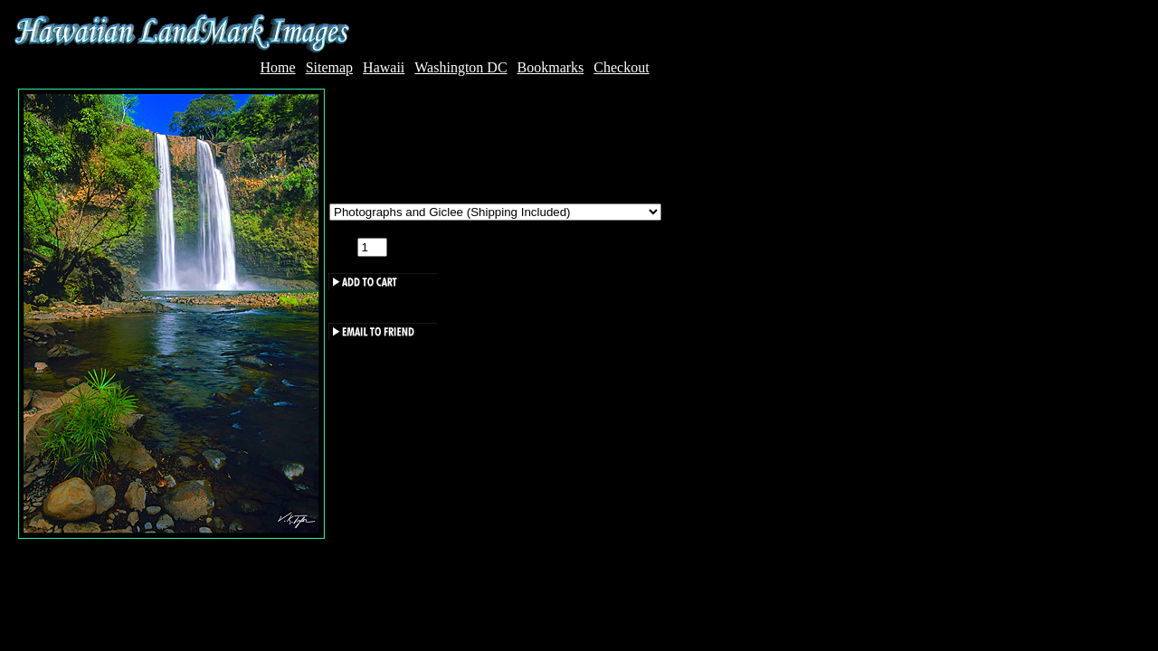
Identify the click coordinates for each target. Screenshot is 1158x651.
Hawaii (383, 67)
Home (278, 67)
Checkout (621, 67)
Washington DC (460, 67)
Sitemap (329, 67)
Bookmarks (550, 67)
